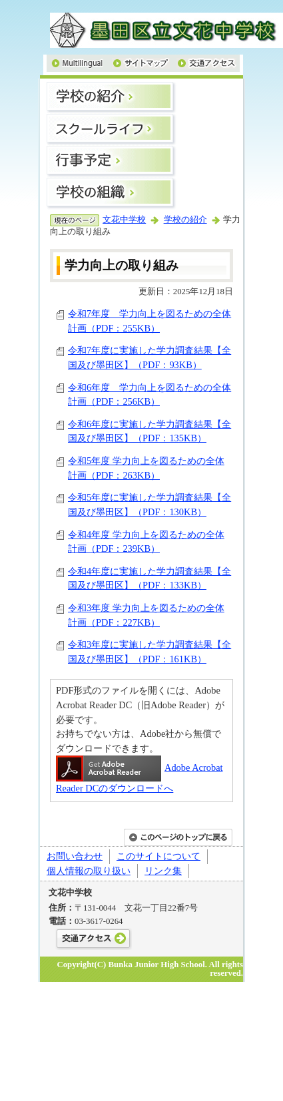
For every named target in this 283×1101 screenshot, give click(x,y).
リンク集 (163, 870)
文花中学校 (124, 219)
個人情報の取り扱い (89, 870)
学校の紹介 (185, 219)
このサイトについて (158, 856)
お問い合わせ (75, 856)
